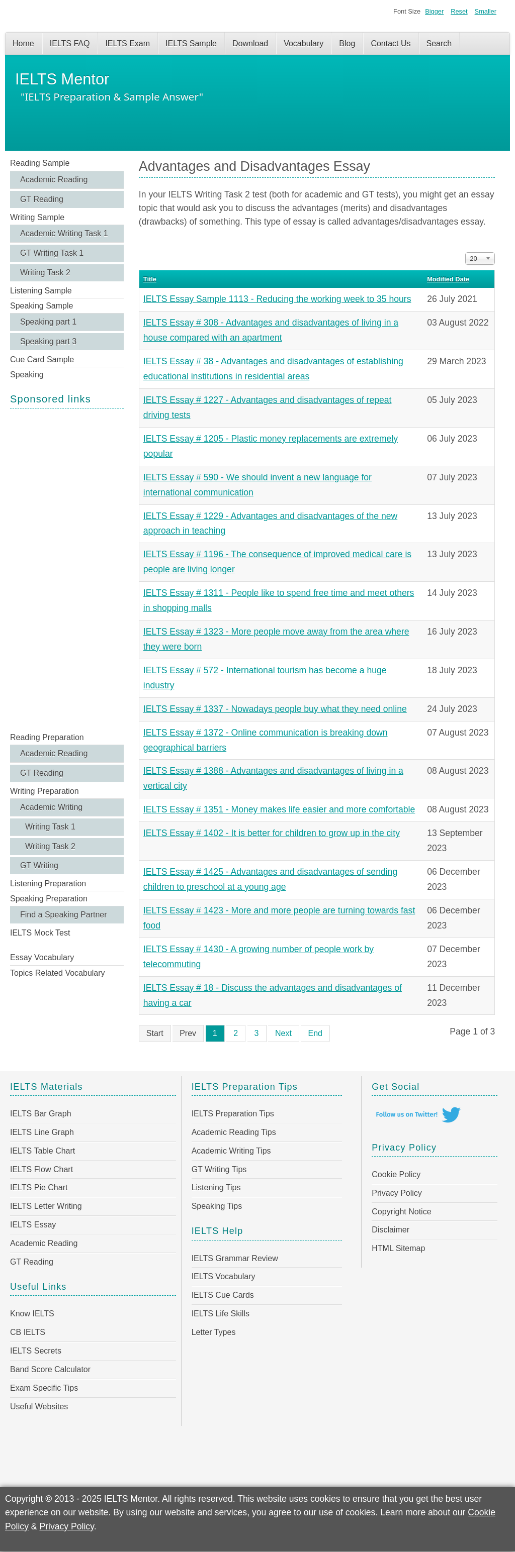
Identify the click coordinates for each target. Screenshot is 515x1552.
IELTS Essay (33, 1224)
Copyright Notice (401, 1211)
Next (283, 1033)
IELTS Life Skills (220, 1313)
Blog (347, 43)
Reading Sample (39, 163)
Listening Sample (41, 290)
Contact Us (390, 43)
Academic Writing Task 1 (64, 233)
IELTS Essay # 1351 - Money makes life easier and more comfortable (279, 809)
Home (23, 43)
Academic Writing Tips (231, 1151)
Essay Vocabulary (42, 957)
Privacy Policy (397, 1193)
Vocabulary (303, 43)
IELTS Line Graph (42, 1132)
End (315, 1033)
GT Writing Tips (219, 1169)
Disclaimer (390, 1229)
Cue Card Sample (42, 359)
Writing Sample (37, 217)
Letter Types (214, 1332)
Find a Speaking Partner (63, 914)
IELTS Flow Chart (41, 1169)
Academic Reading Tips (234, 1132)
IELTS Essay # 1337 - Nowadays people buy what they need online (275, 709)
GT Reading (41, 199)
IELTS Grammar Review (235, 1258)
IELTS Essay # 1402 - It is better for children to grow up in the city (271, 833)
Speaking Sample (41, 305)
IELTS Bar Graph (40, 1113)
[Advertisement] (67, 569)
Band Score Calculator (50, 1369)
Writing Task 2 (45, 272)
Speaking (27, 374)
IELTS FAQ (70, 43)
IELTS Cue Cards (223, 1295)
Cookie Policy (396, 1174)
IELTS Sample (191, 43)
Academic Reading (54, 179)
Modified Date (448, 279)
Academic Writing (51, 807)
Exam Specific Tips (44, 1388)
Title (149, 279)
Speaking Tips (217, 1206)
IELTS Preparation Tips (233, 1113)
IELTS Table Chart (42, 1151)
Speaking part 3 (48, 341)
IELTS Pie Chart (38, 1187)
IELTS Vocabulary (223, 1276)
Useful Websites (39, 1406)
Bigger (434, 11)
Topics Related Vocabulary (57, 973)
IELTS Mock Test (40, 932)
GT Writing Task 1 (51, 253)
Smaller (485, 11)
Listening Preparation (48, 883)
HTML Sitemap (398, 1248)
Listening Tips (216, 1187)
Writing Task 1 (50, 826)
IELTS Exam (127, 43)
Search (439, 43)
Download (250, 43)
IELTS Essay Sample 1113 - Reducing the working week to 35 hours (277, 299)
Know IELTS (32, 1313)
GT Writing (39, 865)
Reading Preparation (47, 737)
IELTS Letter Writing (46, 1206)
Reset (459, 11)
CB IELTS (27, 1332)
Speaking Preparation (49, 898)
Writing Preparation (44, 791)
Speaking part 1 (48, 322)
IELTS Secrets (35, 1351)
